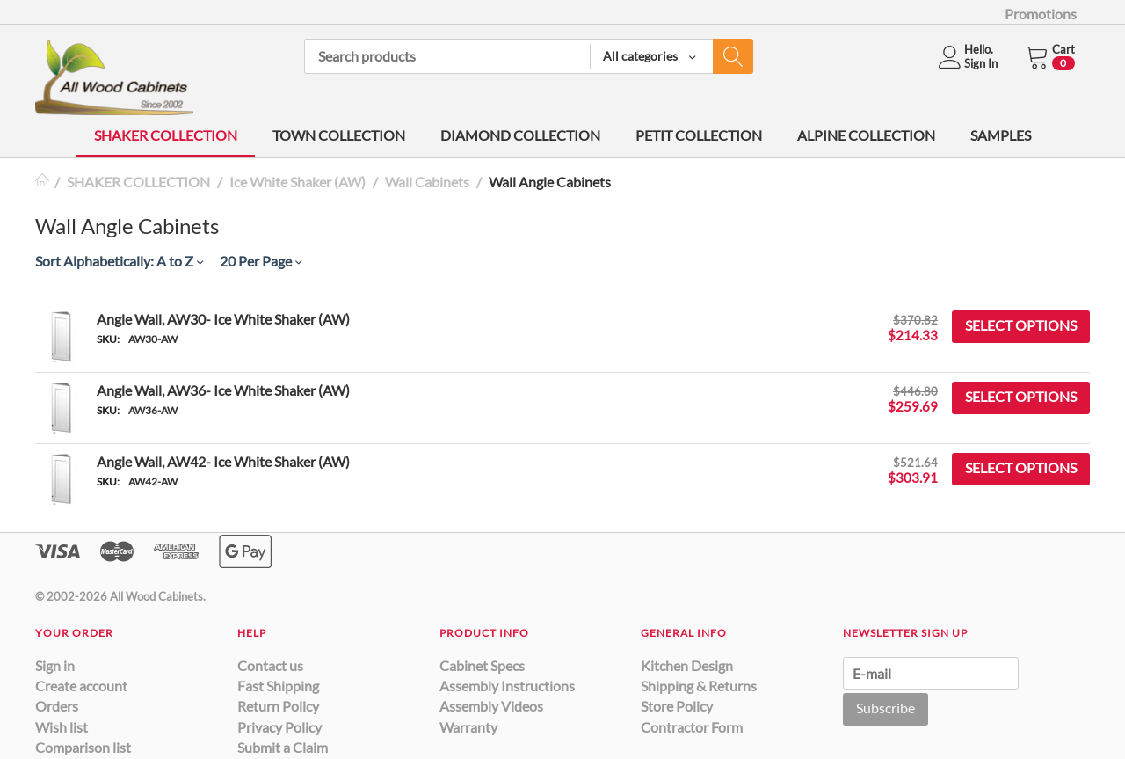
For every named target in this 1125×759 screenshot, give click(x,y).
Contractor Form (692, 727)
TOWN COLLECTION (338, 135)
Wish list (61, 727)
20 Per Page (260, 260)
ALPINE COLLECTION (866, 135)
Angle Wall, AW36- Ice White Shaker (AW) (223, 390)
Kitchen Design (687, 665)
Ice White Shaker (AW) (297, 181)
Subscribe (885, 707)
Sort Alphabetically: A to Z (119, 260)
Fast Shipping (278, 685)
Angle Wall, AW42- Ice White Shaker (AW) (223, 461)
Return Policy (278, 705)
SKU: (108, 339)
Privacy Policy (279, 727)
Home (42, 182)
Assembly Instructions (507, 685)
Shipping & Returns (699, 685)
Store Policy (677, 705)
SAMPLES (1000, 135)
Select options (1021, 325)
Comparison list (83, 747)
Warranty (468, 727)
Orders (56, 705)
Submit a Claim (282, 747)
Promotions (1041, 13)
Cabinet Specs (482, 665)
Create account (81, 685)
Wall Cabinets (427, 181)
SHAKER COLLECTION (165, 135)
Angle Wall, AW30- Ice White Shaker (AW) (223, 318)
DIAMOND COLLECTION (520, 135)
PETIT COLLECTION (698, 135)
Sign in (55, 665)
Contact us (270, 665)
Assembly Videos (491, 705)
